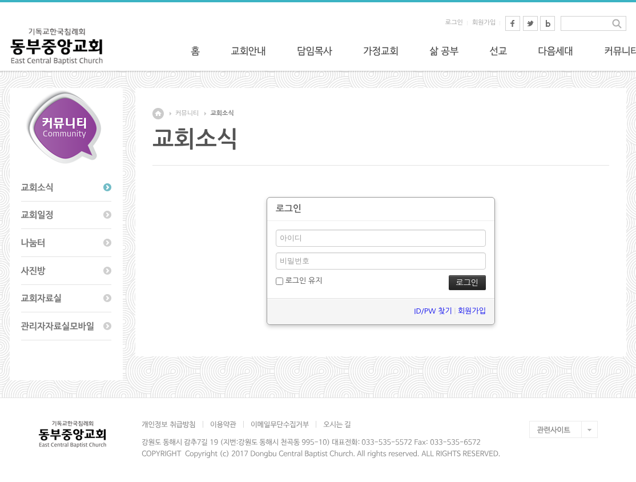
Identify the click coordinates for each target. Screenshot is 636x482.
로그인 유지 (299, 281)
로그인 (454, 22)
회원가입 (484, 22)
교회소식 (222, 113)
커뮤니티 (187, 113)
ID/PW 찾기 (433, 311)
